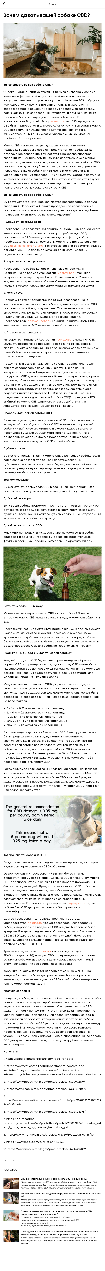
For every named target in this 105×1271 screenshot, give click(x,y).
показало (58, 123)
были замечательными (27, 247)
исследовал (65, 345)
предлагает (78, 908)
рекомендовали (40, 326)
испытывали (67, 274)
